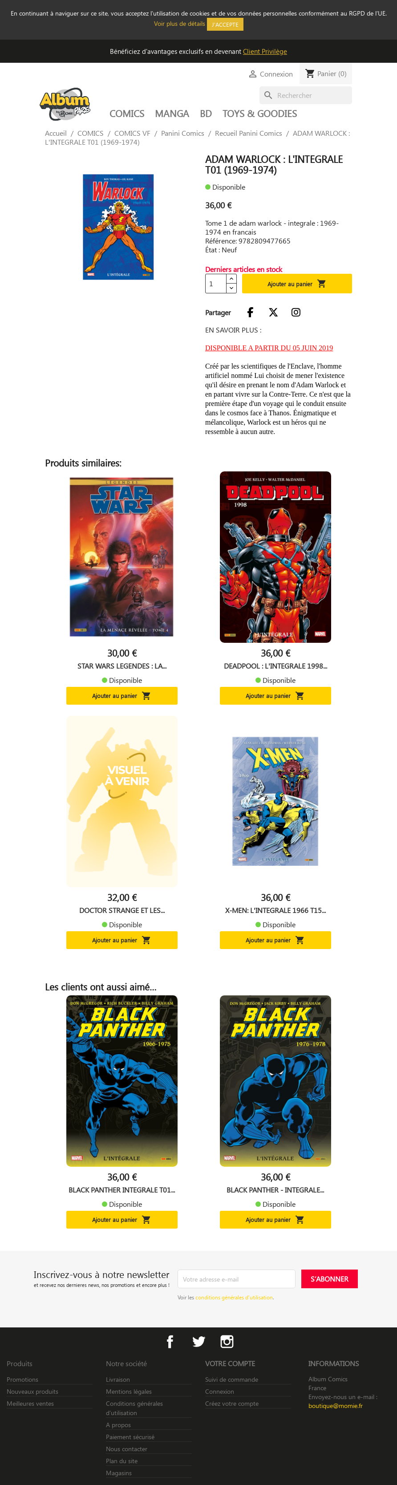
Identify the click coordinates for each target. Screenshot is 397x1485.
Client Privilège (265, 51)
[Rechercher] (305, 95)
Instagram (227, 1342)
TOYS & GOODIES (260, 113)
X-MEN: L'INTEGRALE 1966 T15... (275, 910)
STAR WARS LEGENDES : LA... (121, 666)
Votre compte (230, 1363)
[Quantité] (216, 283)
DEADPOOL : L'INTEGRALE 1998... (275, 666)
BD (206, 113)
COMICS (126, 113)
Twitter (198, 1342)
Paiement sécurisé (130, 1436)
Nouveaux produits (32, 1391)
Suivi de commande (231, 1379)
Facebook (170, 1342)
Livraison (118, 1379)
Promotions (22, 1379)
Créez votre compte (232, 1403)
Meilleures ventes (30, 1403)
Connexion (219, 1391)
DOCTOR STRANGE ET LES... (122, 910)
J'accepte (225, 24)
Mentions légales (129, 1391)
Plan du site (122, 1461)
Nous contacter (126, 1448)
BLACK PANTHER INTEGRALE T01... (122, 1190)
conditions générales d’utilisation (234, 1297)
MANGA (172, 113)
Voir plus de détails (179, 23)
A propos (118, 1424)
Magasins (119, 1473)
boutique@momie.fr (335, 1405)
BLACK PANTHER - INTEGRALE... (275, 1190)
